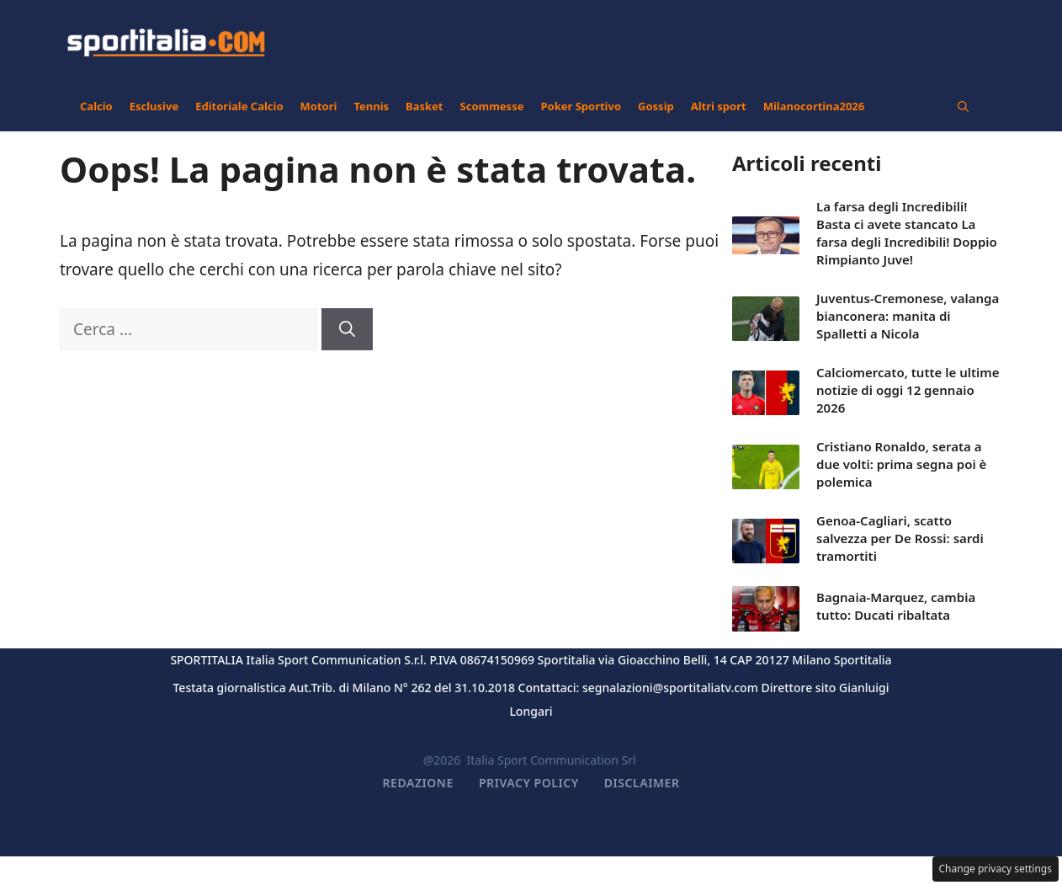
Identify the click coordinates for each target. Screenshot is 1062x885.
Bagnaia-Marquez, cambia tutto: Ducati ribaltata (895, 606)
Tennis (371, 106)
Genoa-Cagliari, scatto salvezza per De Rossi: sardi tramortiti (900, 538)
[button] (963, 106)
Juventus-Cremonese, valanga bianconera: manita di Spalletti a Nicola (907, 316)
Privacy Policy (529, 783)
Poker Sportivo (580, 106)
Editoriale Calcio (239, 106)
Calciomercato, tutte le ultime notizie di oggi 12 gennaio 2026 (908, 390)
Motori (318, 106)
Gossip (656, 106)
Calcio (96, 106)
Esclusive (154, 106)
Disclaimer (642, 783)
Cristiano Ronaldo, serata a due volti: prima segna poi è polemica (901, 464)
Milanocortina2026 (814, 106)
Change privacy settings (996, 868)
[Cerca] (347, 329)
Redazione (418, 783)
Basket (424, 106)
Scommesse (492, 106)
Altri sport (718, 106)
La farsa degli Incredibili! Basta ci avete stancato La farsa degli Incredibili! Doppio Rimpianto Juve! (906, 233)
